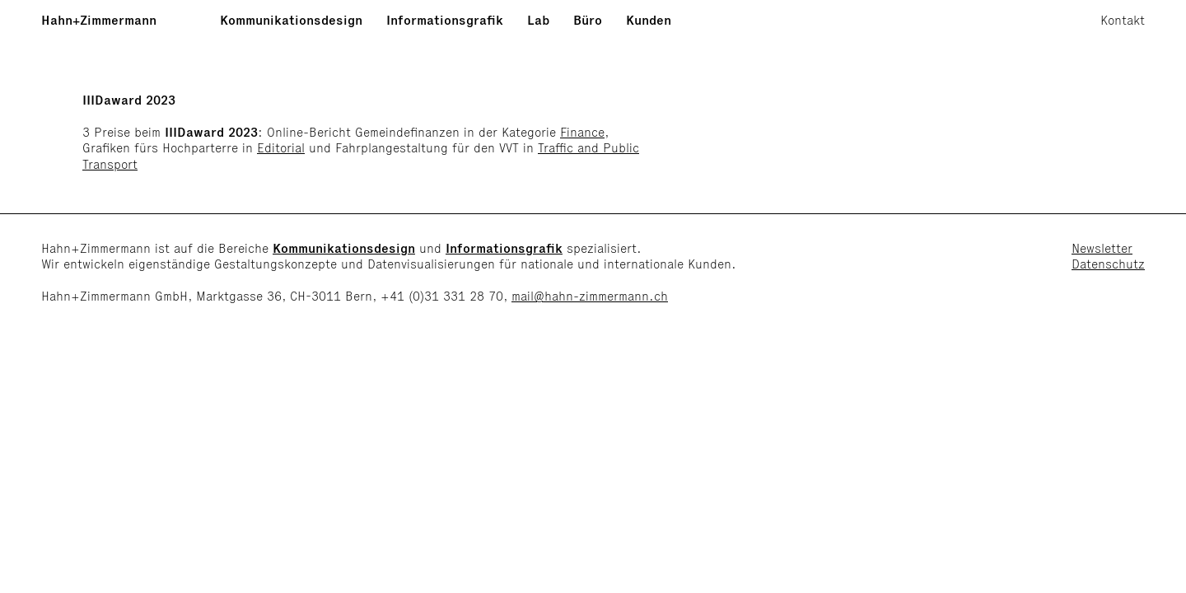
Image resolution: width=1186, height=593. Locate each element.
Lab (538, 20)
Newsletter (1102, 248)
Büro (587, 20)
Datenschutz (1108, 264)
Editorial (281, 147)
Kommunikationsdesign (291, 20)
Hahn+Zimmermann (98, 20)
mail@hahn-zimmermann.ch (589, 296)
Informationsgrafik (444, 20)
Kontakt (1122, 20)
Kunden (648, 20)
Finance (582, 132)
